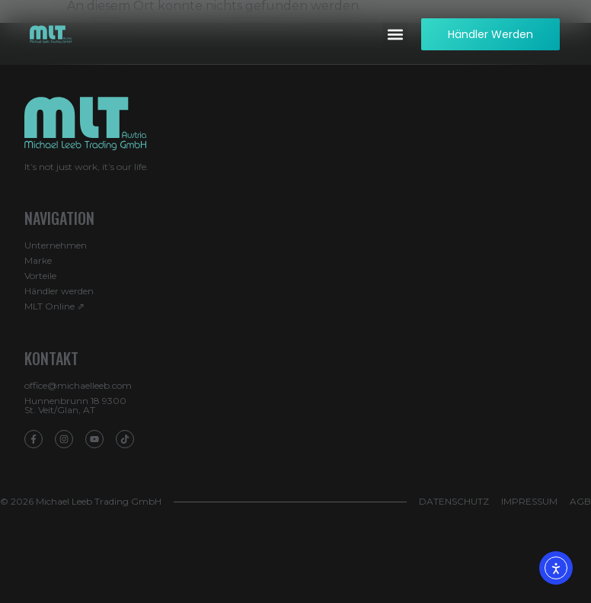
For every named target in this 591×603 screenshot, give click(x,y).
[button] (394, 34)
